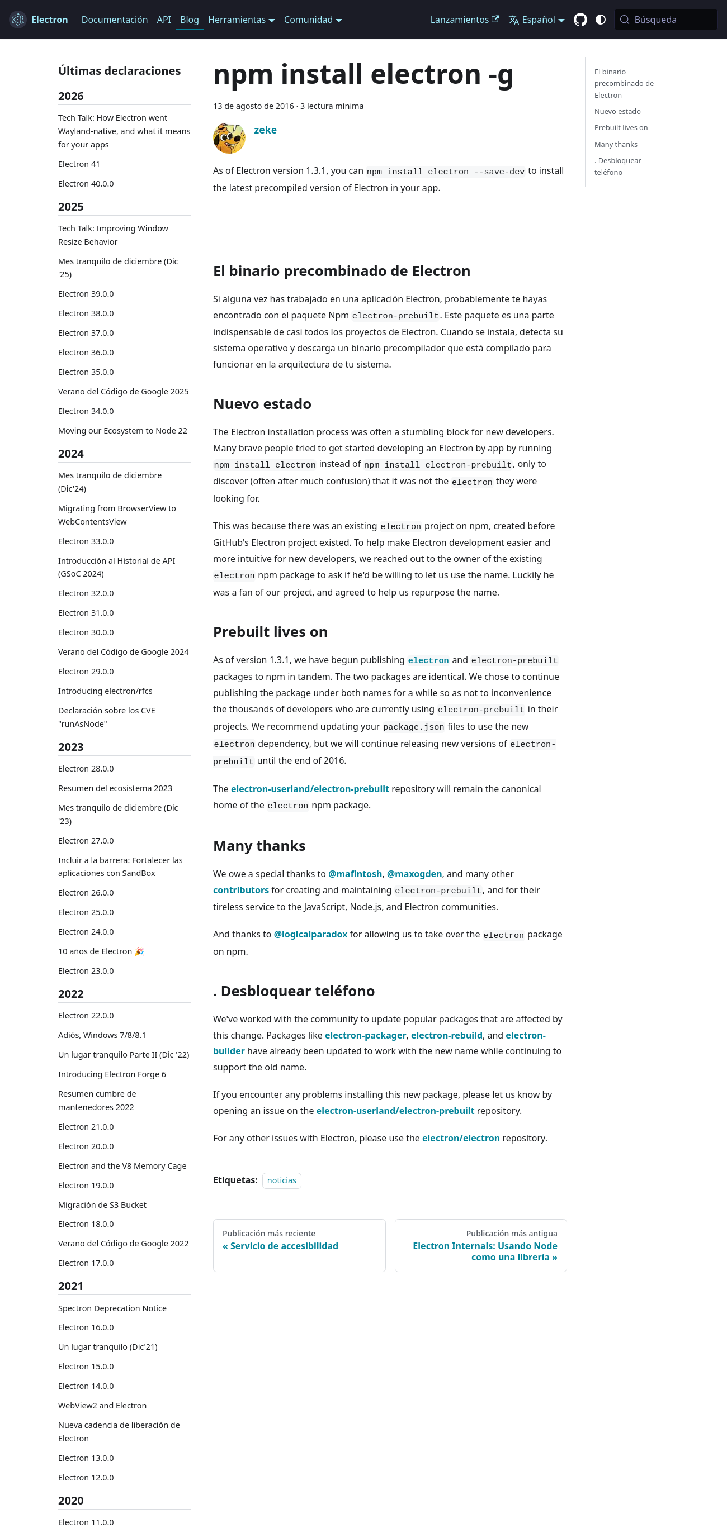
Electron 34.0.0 (86, 411)
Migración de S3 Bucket (102, 1204)
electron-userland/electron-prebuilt (310, 789)
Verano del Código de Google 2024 (123, 651)
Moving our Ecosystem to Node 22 (122, 430)
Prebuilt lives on (621, 127)
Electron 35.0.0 (86, 371)
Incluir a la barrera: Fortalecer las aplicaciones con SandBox (120, 867)
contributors (241, 890)
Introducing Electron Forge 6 (112, 1074)
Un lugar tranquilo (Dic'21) (108, 1346)
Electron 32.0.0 (86, 593)
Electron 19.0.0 (86, 1185)
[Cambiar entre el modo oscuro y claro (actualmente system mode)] (601, 19)
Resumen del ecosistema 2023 (115, 788)
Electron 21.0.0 (86, 1126)
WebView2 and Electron (102, 1405)
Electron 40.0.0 (86, 183)
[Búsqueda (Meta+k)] (666, 19)
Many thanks (616, 144)
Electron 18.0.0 (86, 1223)
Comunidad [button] (308, 19)
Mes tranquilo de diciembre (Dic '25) (118, 268)
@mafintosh (355, 874)
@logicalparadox (311, 934)
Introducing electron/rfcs (105, 690)
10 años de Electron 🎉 (101, 951)
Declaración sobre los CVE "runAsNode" (106, 717)
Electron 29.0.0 (86, 671)
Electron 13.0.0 (86, 1458)
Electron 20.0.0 (86, 1146)
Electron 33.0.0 (86, 541)
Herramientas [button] (237, 19)
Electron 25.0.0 (86, 912)
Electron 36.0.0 (86, 352)
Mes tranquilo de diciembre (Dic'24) (110, 482)
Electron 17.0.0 (86, 1263)
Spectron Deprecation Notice (112, 1308)
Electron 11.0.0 (86, 1522)
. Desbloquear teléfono (617, 166)
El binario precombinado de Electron (624, 83)
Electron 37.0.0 (86, 332)
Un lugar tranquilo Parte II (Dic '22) (123, 1054)
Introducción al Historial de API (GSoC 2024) (116, 567)
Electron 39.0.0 (86, 293)
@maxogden (414, 874)
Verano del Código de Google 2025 (123, 391)
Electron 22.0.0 (86, 1015)
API (164, 19)
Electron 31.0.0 (86, 612)
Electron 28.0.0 (86, 768)
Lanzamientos (465, 19)
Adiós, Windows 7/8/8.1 (102, 1035)
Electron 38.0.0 (86, 313)
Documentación (115, 19)
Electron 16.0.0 (86, 1327)
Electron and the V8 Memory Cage (122, 1165)
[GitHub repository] (580, 20)
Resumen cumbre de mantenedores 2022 (97, 1100)
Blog (189, 19)
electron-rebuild (447, 1035)
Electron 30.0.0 (86, 632)
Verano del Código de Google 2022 (123, 1243)
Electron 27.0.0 (86, 840)
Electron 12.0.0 (86, 1477)
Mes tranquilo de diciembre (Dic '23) (118, 814)
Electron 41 (79, 164)
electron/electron (461, 1138)
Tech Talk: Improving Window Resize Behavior (113, 235)
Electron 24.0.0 (86, 931)
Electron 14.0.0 (86, 1385)
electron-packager (366, 1035)
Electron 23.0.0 (86, 970)
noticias (281, 1180)
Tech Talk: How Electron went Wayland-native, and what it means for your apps (124, 131)
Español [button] (531, 19)
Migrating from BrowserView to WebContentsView (117, 515)
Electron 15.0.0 (86, 1366)
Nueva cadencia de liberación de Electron (119, 1432)
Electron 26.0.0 (86, 892)
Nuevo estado (617, 111)
